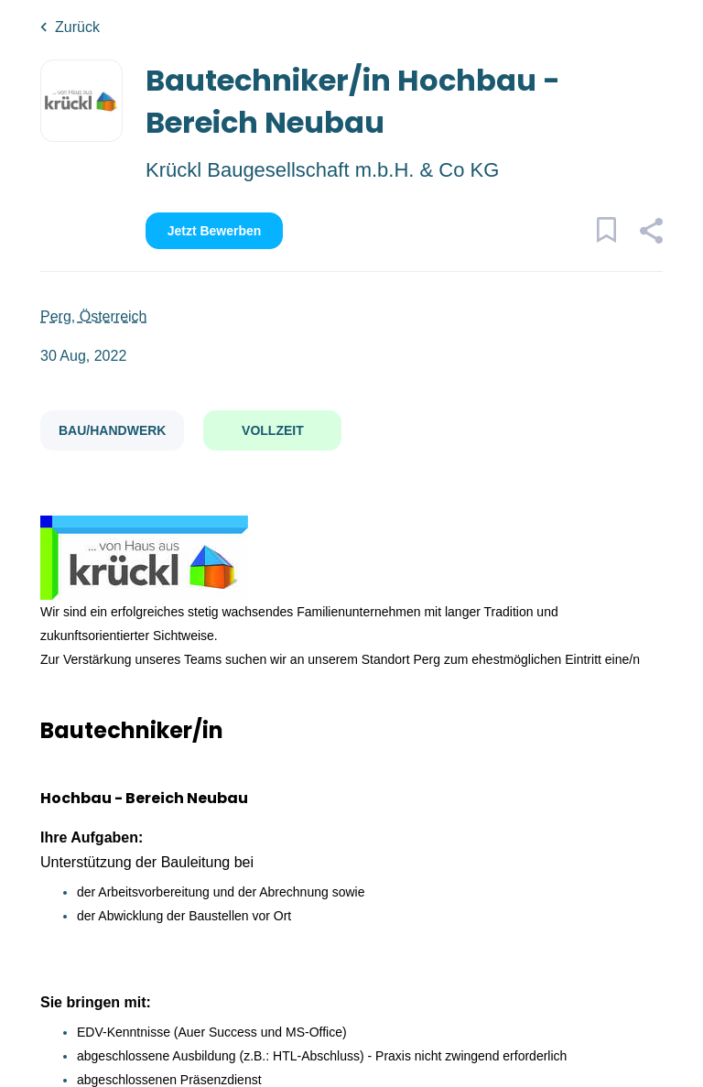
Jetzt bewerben (215, 230)
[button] (650, 233)
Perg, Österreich (93, 316)
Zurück (77, 27)
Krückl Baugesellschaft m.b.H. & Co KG (322, 169)
